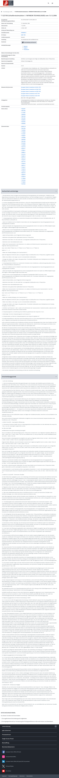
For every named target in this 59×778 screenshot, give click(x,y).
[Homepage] (1, 11)
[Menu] (52, 3)
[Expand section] (55, 726)
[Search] (48, 3)
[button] (29, 191)
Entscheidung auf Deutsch (29, 42)
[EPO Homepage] (8, 3)
